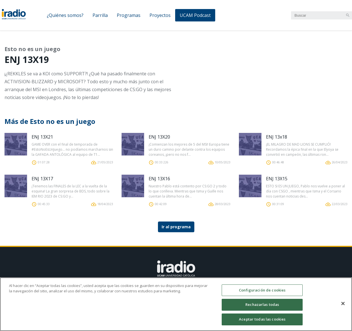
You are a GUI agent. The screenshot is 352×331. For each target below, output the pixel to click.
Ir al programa (176, 226)
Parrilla (100, 15)
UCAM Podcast (195, 15)
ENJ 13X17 (42, 179)
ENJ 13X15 (276, 179)
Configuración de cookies (262, 293)
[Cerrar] (343, 306)
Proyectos (160, 15)
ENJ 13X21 (42, 137)
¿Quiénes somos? (65, 15)
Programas (128, 15)
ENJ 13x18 (276, 137)
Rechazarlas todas (262, 307)
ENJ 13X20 (159, 137)
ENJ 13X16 (159, 179)
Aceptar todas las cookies (262, 322)
